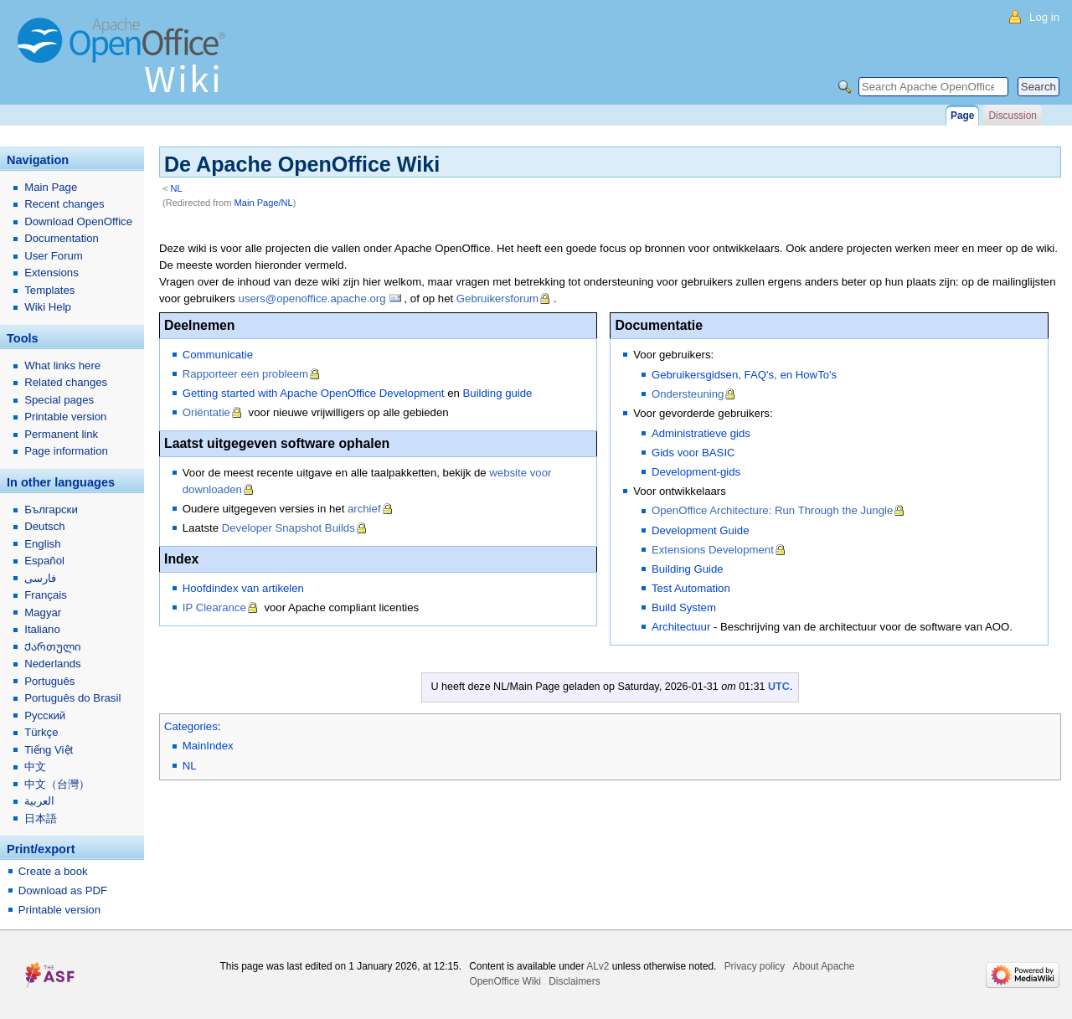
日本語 (40, 818)
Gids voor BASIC (693, 452)
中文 (35, 766)
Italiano (42, 629)
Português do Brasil (72, 698)
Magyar (42, 612)
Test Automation (691, 588)
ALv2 (597, 966)
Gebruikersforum (497, 298)
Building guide (498, 393)
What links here (62, 365)
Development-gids (696, 472)
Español (44, 560)
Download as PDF (62, 890)
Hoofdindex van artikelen (243, 588)
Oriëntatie (206, 412)
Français (45, 595)
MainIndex (208, 745)
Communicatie (218, 354)
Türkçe (41, 732)
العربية (39, 801)
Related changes (65, 382)
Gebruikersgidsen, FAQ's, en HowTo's (744, 374)
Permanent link (61, 434)
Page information (66, 451)
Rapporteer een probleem (245, 374)
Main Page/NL (263, 203)
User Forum (53, 256)
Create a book (53, 871)
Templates (49, 290)
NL (177, 188)
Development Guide (701, 530)
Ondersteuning (688, 394)
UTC (779, 686)
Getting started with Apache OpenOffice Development (314, 393)
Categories (191, 726)
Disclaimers (574, 981)
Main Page (50, 187)
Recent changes (64, 204)
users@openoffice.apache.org (312, 298)
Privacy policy (755, 966)
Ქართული (52, 647)
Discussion (1012, 115)
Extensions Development (713, 549)
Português (49, 681)
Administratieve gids (701, 433)
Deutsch (44, 526)
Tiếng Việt (48, 750)
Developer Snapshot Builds (288, 528)
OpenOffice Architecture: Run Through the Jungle (772, 510)
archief (364, 508)
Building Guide (688, 569)
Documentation (61, 238)
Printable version (65, 416)
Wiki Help (47, 307)
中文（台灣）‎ (57, 784)
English (42, 544)
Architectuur (681, 626)
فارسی (40, 578)
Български (51, 509)
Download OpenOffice (78, 221)
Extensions (51, 272)
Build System (684, 607)
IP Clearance (214, 607)
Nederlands (52, 663)
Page (962, 115)
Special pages (59, 400)
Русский (44, 715)
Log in (1044, 17)
